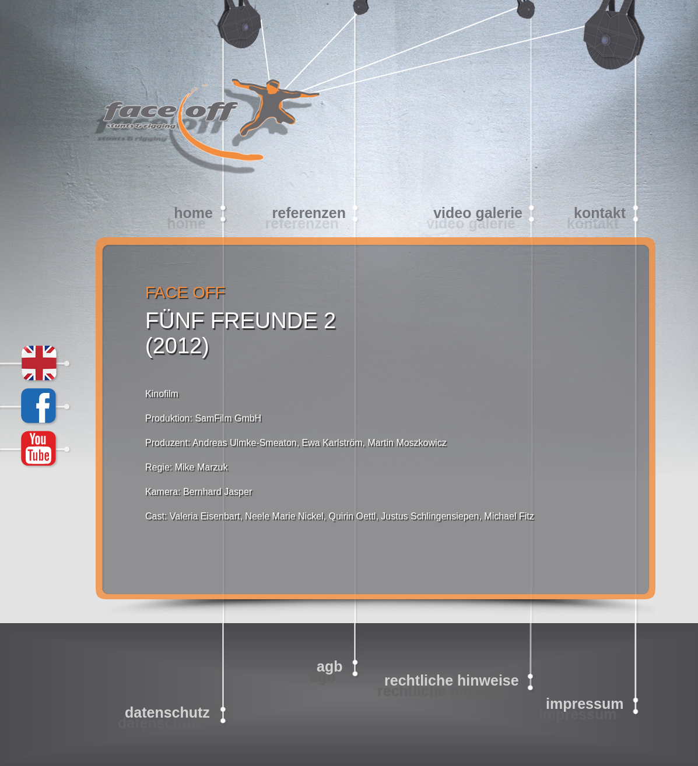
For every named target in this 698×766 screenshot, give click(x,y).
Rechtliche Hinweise (451, 680)
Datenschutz (167, 712)
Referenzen (309, 213)
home (193, 213)
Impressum (584, 703)
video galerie (477, 213)
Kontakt (600, 213)
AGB (329, 666)
